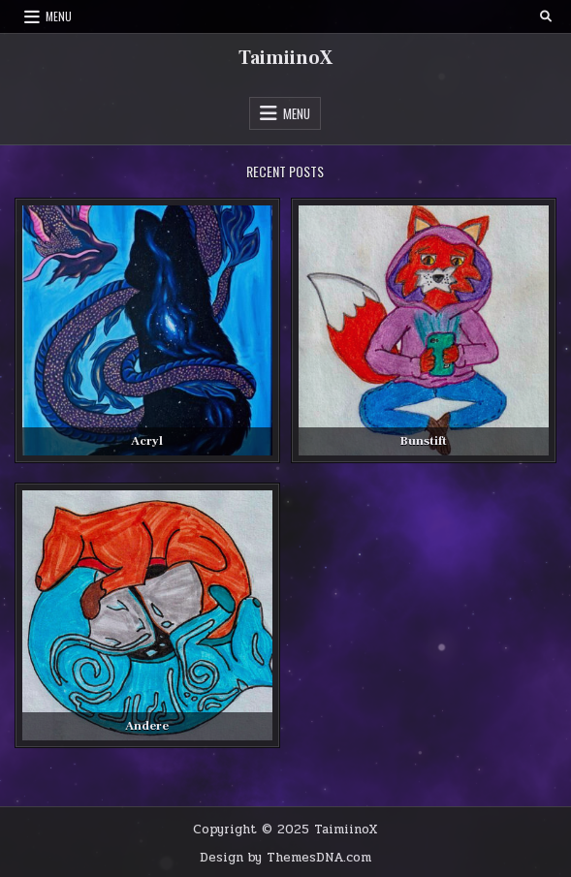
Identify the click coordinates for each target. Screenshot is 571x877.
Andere (147, 726)
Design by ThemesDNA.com (285, 857)
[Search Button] (545, 16)
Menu (59, 16)
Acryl (147, 441)
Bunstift (423, 441)
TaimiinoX (285, 58)
